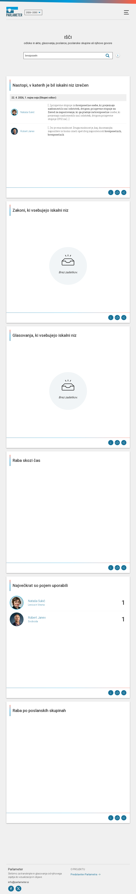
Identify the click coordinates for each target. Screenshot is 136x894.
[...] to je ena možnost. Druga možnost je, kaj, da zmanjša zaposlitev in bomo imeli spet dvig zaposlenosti (85, 131)
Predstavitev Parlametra (84, 874)
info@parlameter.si (18, 882)
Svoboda (33, 621)
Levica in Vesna (36, 604)
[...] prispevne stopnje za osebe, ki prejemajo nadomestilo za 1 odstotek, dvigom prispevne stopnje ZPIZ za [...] (84, 112)
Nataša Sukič (27, 112)
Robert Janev (27, 131)
